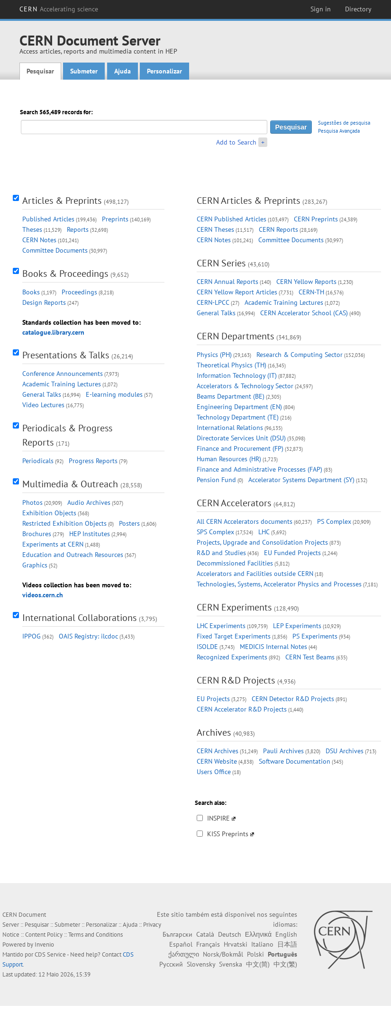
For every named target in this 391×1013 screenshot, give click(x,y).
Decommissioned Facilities (235, 563)
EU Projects (213, 698)
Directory (358, 9)
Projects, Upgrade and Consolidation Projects (262, 542)
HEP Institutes (89, 533)
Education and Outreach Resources (72, 554)
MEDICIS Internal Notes (273, 646)
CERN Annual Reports (227, 281)
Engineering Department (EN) (239, 406)
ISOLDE (207, 646)
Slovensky (201, 964)
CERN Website (217, 761)
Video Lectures (43, 405)
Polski (255, 954)
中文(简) (258, 964)
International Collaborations (79, 617)
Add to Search (236, 142)
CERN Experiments (234, 607)
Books (31, 292)
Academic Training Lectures (61, 384)
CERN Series (221, 263)
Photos (32, 502)
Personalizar (164, 71)
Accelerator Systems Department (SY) (301, 479)
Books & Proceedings (65, 273)
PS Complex (334, 521)
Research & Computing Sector (299, 354)
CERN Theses (215, 229)
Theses (32, 229)
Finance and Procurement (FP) (240, 448)
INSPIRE (218, 818)
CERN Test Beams (310, 657)
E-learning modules (114, 394)
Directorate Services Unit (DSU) (241, 438)
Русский (171, 964)
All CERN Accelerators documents (244, 521)
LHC (264, 532)
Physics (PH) (214, 354)
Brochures (36, 533)
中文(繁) (285, 964)
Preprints (115, 219)
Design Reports (44, 302)
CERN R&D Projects (236, 680)
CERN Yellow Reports (306, 281)
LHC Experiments (221, 625)
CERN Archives (217, 751)
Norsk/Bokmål (223, 954)
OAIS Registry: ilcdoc (88, 636)
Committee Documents (55, 250)
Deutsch (229, 934)
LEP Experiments (297, 625)
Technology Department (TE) (238, 417)
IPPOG (31, 636)
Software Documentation (294, 761)
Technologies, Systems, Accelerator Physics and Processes (279, 584)
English (286, 934)
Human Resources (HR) (229, 459)
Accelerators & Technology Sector (245, 386)
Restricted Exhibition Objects (64, 523)
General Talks (41, 394)
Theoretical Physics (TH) (231, 365)
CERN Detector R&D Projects (293, 698)
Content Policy (44, 935)
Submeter (84, 71)
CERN (58, 9)
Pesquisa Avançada (339, 131)
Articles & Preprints (61, 200)
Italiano (262, 944)
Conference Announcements (62, 373)
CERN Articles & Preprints (248, 200)
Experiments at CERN (52, 544)
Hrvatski (235, 944)
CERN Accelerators (234, 503)
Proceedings (79, 292)
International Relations (230, 427)
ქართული (183, 954)
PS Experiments (314, 636)
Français (208, 944)
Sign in (320, 9)
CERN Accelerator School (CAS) (304, 313)
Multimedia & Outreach (70, 484)
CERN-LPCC (213, 302)
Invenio (44, 944)
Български (177, 934)
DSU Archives (345, 751)
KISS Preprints (227, 834)
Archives (214, 732)
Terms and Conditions (95, 935)
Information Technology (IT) (237, 375)
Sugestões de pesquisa (344, 122)
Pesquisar (40, 71)
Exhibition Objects (49, 513)
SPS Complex (215, 532)
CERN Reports (278, 229)
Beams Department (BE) (230, 396)
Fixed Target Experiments (234, 636)
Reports (78, 229)
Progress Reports (93, 460)
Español (180, 944)
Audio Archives (88, 502)
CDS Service (50, 954)
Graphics (34, 565)
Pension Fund (216, 479)
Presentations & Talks (65, 355)
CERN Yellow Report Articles (237, 292)
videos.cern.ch (42, 595)
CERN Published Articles (231, 219)
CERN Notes (39, 240)
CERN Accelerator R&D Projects (242, 709)
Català (205, 934)
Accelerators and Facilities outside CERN (255, 573)
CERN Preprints (316, 219)
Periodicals (38, 460)
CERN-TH (311, 292)
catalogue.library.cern (53, 332)
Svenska (230, 964)
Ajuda (122, 71)
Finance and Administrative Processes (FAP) (259, 469)
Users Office (214, 771)
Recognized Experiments (232, 657)
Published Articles (48, 219)
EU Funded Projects (292, 552)
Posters (129, 523)
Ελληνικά (258, 934)
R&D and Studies (221, 552)
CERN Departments (235, 336)
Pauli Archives (283, 751)
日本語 (287, 944)
